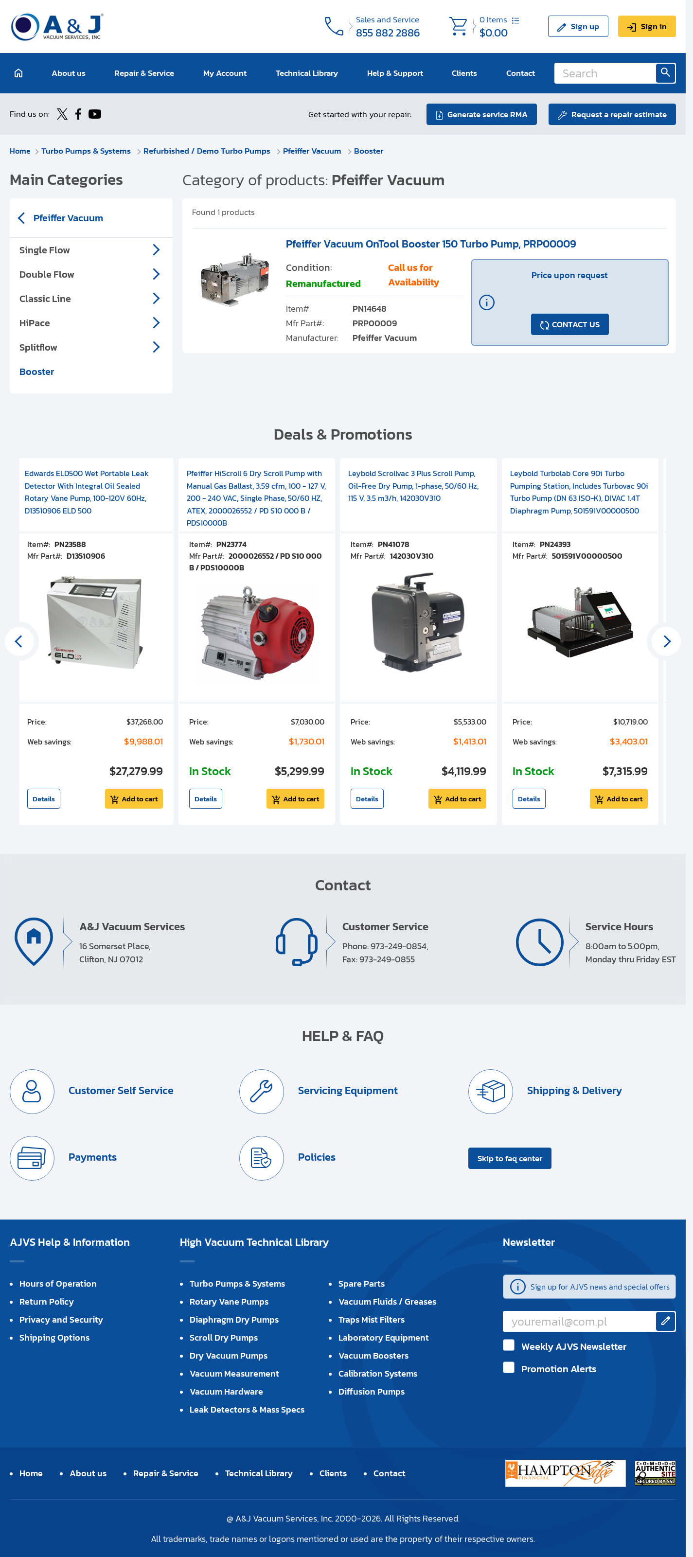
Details (44, 798)
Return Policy (46, 1301)
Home (21, 150)
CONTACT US (576, 324)
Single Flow (44, 249)
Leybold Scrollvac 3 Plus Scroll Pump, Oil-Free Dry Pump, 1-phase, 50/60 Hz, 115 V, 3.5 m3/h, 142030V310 (413, 485)
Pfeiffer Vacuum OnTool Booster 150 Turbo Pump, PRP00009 (431, 243)
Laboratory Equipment (383, 1337)
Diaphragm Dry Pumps (234, 1319)
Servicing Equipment (347, 1090)
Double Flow (46, 273)
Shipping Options (54, 1337)
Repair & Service (144, 73)
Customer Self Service (120, 1090)
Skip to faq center (510, 1157)
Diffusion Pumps (371, 1391)
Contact (520, 73)
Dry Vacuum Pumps (228, 1355)
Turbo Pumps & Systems (88, 150)
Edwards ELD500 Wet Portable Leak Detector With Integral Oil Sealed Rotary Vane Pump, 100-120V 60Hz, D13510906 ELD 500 (87, 491)
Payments (92, 1157)
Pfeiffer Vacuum (314, 150)
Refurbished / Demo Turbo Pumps (208, 150)
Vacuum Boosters (373, 1355)
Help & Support (395, 73)
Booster (369, 150)
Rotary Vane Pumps (229, 1301)
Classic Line (45, 298)
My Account (225, 73)
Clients (464, 73)
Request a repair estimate (619, 113)
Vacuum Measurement (234, 1373)
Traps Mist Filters (371, 1319)
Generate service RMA (487, 113)
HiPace (34, 322)
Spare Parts (361, 1283)
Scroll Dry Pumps (224, 1337)
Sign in (654, 26)
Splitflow (38, 346)
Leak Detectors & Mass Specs (247, 1408)
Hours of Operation (58, 1283)
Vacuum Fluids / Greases (387, 1301)
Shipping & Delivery (573, 1090)
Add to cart (140, 798)
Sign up (585, 26)
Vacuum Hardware (226, 1391)
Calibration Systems (377, 1373)
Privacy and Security (61, 1319)
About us (69, 73)
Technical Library (307, 73)
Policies (316, 1157)
